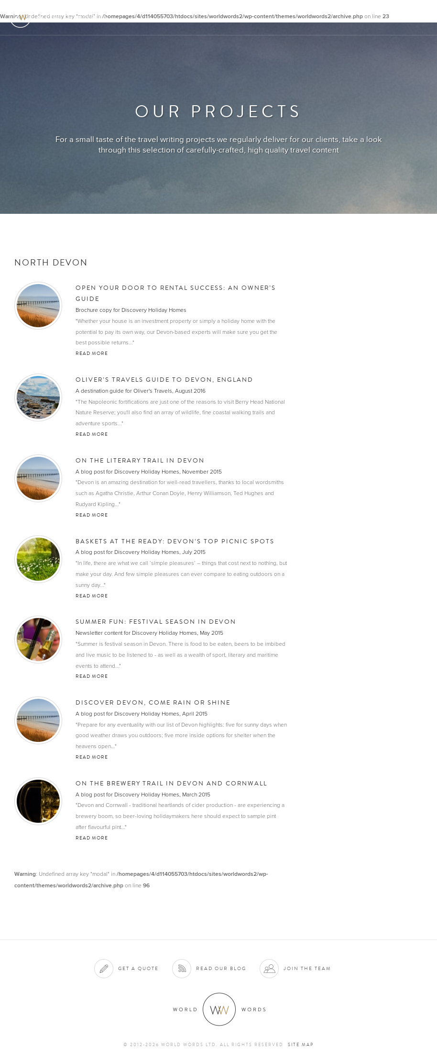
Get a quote (138, 968)
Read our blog (221, 968)
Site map (301, 1045)
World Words (61, 17)
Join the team (307, 968)
